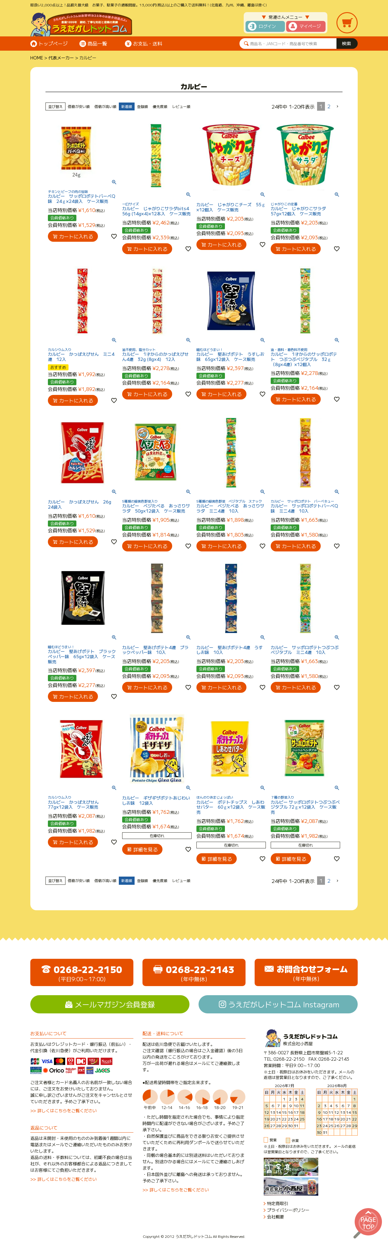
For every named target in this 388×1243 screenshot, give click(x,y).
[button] (338, 106)
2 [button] (328, 106)
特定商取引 (277, 1203)
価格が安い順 (79, 106)
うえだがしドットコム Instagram (284, 1004)
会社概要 (275, 1217)
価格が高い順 (105, 106)
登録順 (142, 106)
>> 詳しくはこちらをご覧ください (63, 1110)
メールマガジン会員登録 (115, 1004)
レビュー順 (181, 106)
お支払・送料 (147, 43)
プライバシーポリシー (288, 1210)
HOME (36, 58)
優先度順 (160, 106)
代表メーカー (61, 58)
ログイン (267, 26)
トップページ (53, 43)
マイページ (310, 26)
